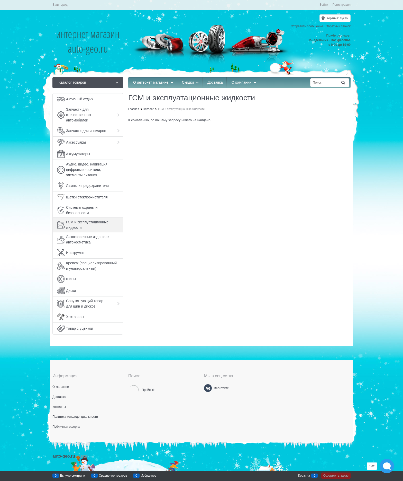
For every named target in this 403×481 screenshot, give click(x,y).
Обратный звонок (338, 26)
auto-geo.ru (63, 456)
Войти (323, 4)
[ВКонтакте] (208, 388)
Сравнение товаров (113, 476)
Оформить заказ (336, 475)
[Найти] (343, 83)
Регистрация (342, 4)
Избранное (149, 476)
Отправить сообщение (307, 26)
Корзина (304, 476)
